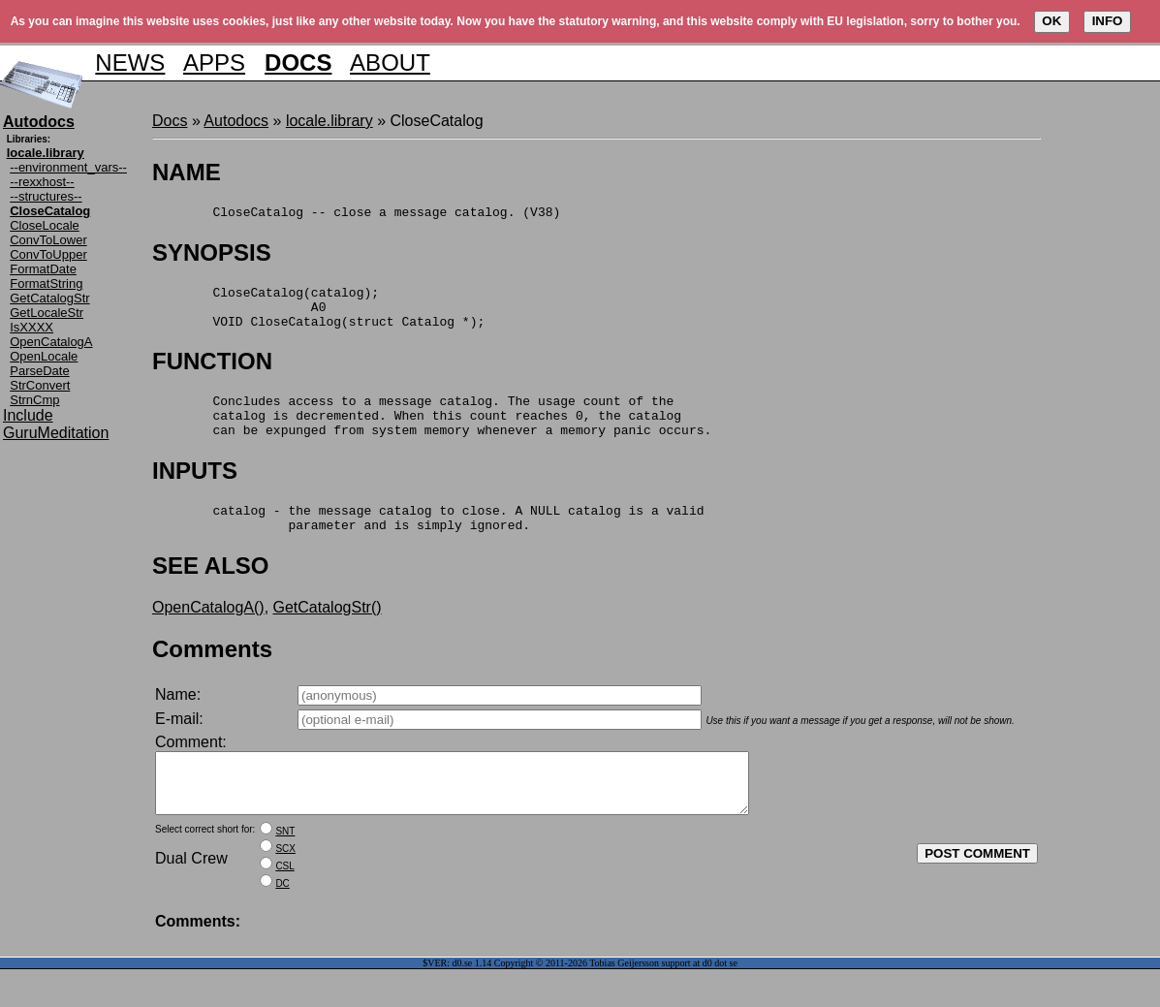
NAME (186, 172)
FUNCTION (212, 373)
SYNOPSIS (211, 255)
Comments (212, 675)
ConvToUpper (48, 254)
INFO (1107, 21)
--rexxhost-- (42, 181)
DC (282, 921)
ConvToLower (48, 240)
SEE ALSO (210, 592)
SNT (285, 869)
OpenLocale (44, 356)
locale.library (329, 120)
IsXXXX (31, 327)
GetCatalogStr (49, 298)
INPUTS (194, 491)
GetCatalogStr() (327, 633)
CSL (284, 903)
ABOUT (390, 62)
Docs (169, 120)
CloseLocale (44, 225)
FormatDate (43, 269)
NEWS (130, 62)
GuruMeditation (56, 433)
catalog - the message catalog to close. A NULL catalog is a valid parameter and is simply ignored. (428, 541)
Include (28, 415)
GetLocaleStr (46, 312)
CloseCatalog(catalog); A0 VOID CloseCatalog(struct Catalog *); (318, 315)
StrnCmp (34, 400)
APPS (214, 62)
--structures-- (45, 196)
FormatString (46, 283)
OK (1051, 21)
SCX (285, 886)
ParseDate (39, 370)
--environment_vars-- (68, 167)
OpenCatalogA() (208, 633)
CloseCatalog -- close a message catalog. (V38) (356, 214)
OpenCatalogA (51, 341)
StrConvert (40, 385)
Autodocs (236, 120)
